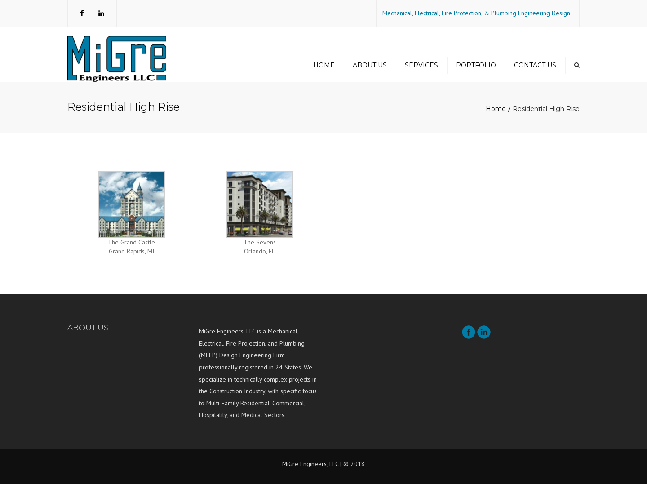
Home (324, 65)
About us (370, 65)
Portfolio (476, 65)
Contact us (535, 65)
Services (421, 65)
